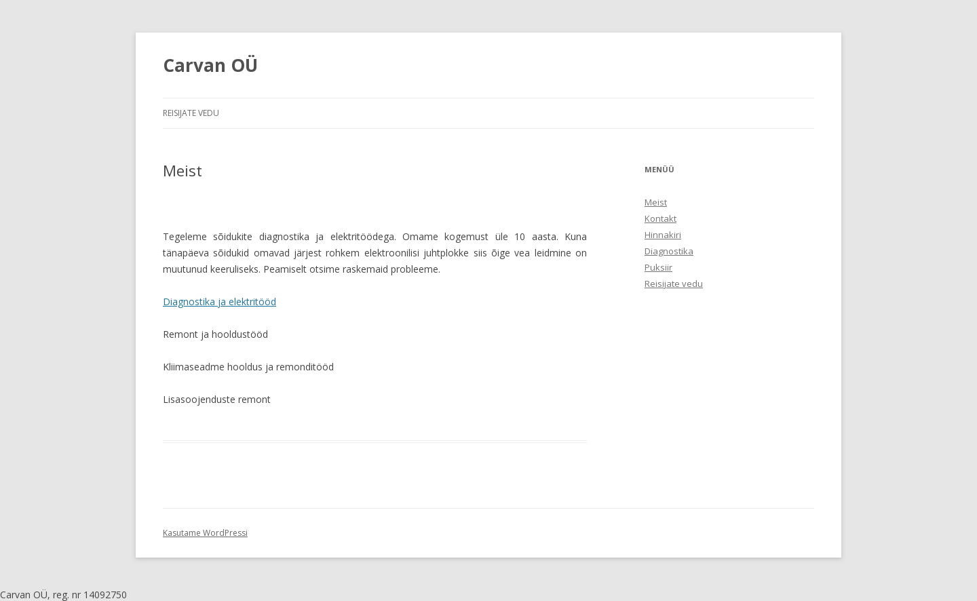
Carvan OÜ (210, 65)
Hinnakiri (663, 235)
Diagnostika (669, 251)
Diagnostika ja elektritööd (219, 301)
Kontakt (660, 218)
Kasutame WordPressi (205, 533)
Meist (656, 202)
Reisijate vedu (191, 113)
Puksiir (658, 267)
